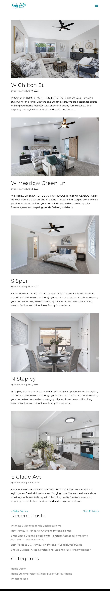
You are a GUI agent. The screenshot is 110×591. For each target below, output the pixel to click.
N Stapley (23, 379)
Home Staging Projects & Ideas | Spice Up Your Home (41, 573)
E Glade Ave (26, 477)
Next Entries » (91, 511)
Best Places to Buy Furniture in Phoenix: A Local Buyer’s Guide (46, 544)
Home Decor (18, 568)
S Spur (19, 281)
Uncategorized (19, 578)
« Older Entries (19, 511)
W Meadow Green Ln (38, 183)
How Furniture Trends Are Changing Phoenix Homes (41, 530)
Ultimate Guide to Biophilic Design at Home (36, 525)
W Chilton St (27, 85)
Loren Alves (20, 91)
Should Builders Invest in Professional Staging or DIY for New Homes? (51, 549)
